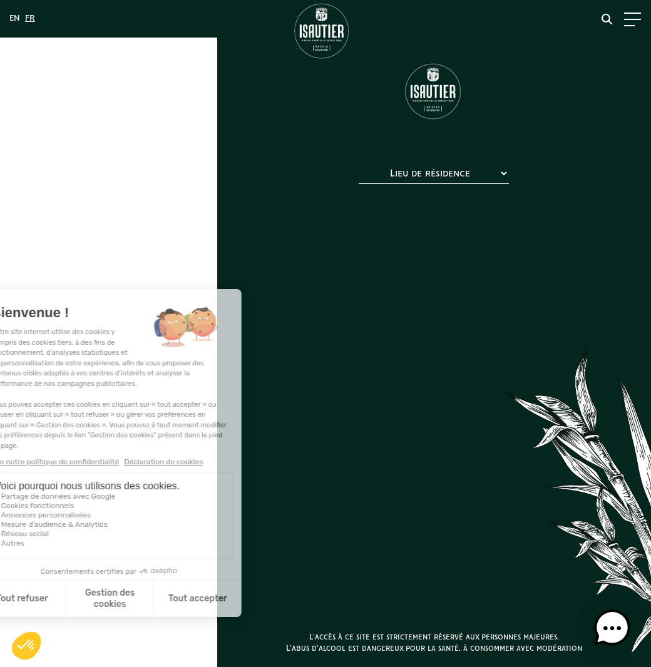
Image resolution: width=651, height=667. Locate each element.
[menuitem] (15, 19)
